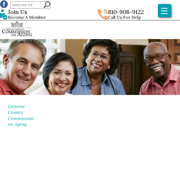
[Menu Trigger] (164, 10)
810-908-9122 (126, 12)
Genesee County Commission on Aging (21, 115)
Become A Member (44, 14)
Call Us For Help (124, 17)
